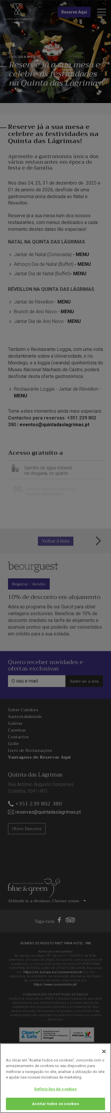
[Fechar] (103, 1051)
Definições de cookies (55, 1089)
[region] (55, 1078)
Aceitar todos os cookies (55, 1104)
